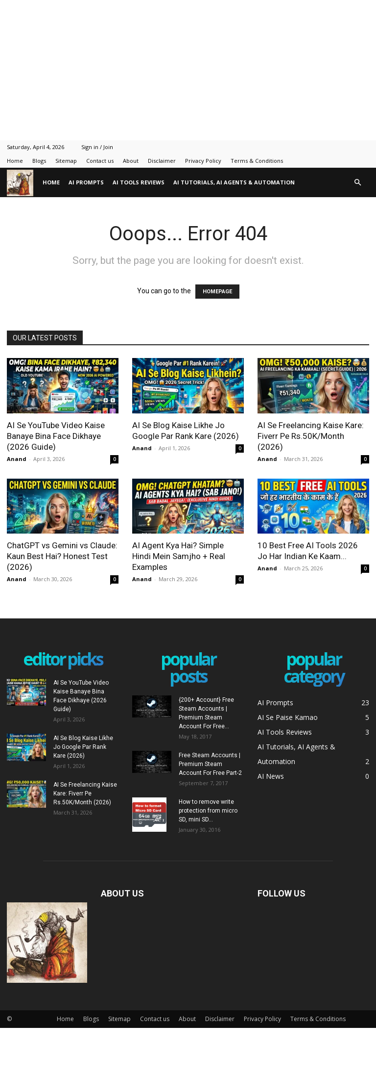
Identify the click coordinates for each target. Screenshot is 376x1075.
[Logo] (22, 183)
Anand (16, 458)
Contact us (100, 160)
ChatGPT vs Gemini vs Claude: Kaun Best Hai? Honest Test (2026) (62, 556)
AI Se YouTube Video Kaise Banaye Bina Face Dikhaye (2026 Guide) (56, 436)
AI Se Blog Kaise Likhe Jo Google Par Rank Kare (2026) (83, 747)
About (131, 160)
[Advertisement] (188, 68)
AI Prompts (86, 182)
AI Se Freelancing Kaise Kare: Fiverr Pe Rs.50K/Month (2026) (311, 436)
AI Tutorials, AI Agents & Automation (234, 182)
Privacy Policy (203, 160)
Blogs (39, 160)
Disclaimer (162, 160)
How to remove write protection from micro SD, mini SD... (208, 810)
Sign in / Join (97, 147)
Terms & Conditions (257, 160)
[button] (357, 182)
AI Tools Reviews (138, 182)
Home (15, 160)
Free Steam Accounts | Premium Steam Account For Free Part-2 (210, 764)
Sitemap (66, 160)
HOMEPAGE (217, 291)
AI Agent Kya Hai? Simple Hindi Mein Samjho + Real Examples (178, 556)
